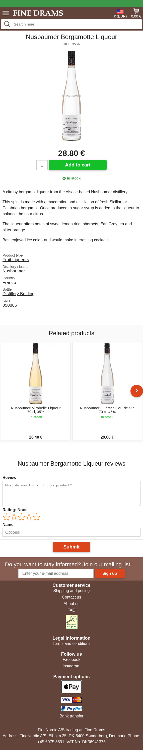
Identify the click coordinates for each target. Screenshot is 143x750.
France (9, 282)
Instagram (71, 666)
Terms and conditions (71, 643)
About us (71, 604)
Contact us (71, 597)
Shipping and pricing (71, 591)
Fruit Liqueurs (16, 259)
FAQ (71, 610)
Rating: (15, 510)
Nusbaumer (14, 270)
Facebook (71, 659)
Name (8, 524)
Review (9, 477)
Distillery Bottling (19, 293)
